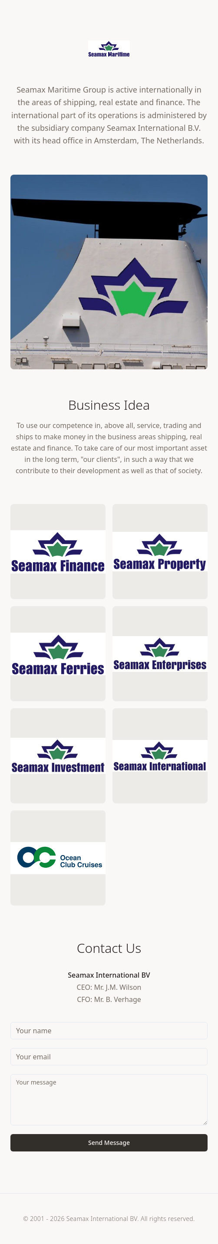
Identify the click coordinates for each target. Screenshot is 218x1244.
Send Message (109, 1142)
